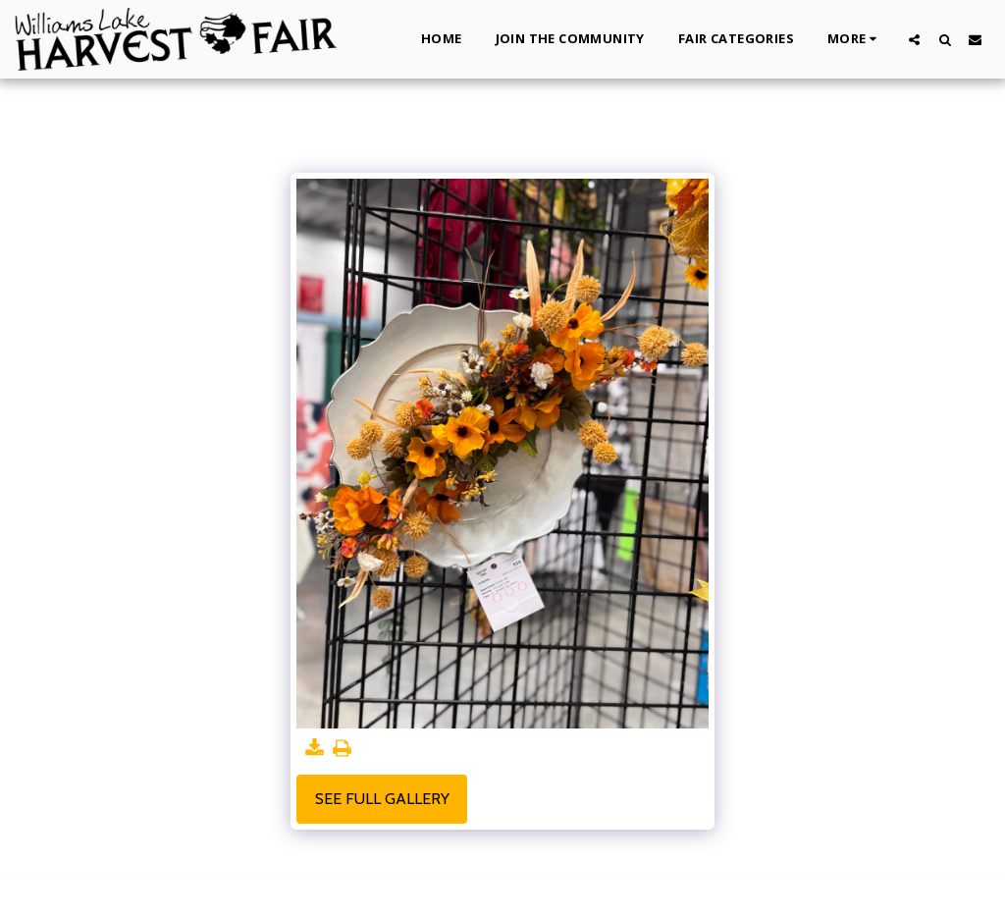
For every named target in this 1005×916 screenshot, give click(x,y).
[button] (914, 39)
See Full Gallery (382, 798)
